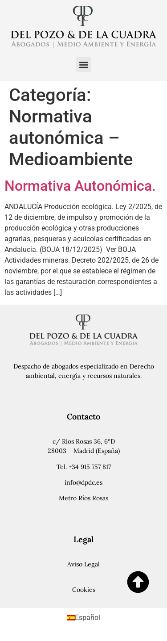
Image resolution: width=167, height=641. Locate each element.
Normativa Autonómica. (80, 185)
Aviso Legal (83, 564)
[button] (83, 64)
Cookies (83, 590)
